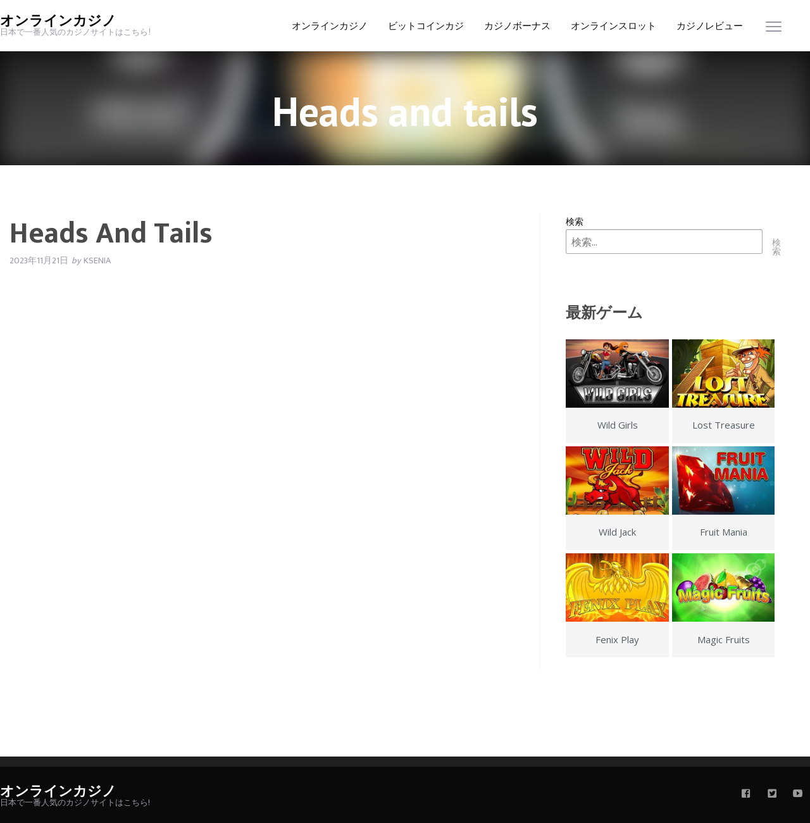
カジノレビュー (709, 26)
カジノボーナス (517, 26)
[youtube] (798, 794)
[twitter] (772, 794)
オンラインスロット (613, 26)
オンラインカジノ (58, 21)
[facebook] (746, 794)
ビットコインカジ (426, 26)
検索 (574, 221)
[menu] (774, 29)
